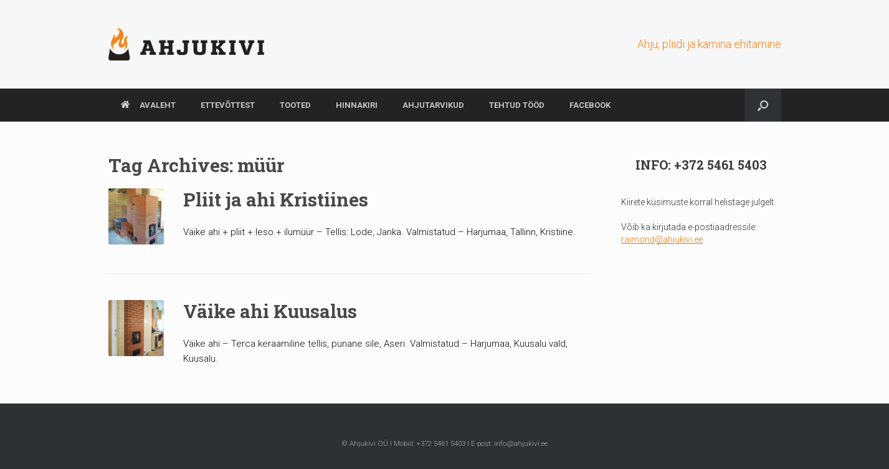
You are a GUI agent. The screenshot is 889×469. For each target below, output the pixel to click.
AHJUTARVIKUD (433, 105)
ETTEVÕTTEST (228, 105)
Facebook (590, 105)
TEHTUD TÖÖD (516, 105)
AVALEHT (148, 105)
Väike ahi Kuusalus (270, 311)
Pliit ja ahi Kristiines (275, 199)
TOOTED (295, 105)
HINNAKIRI (357, 105)
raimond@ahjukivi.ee (662, 239)
